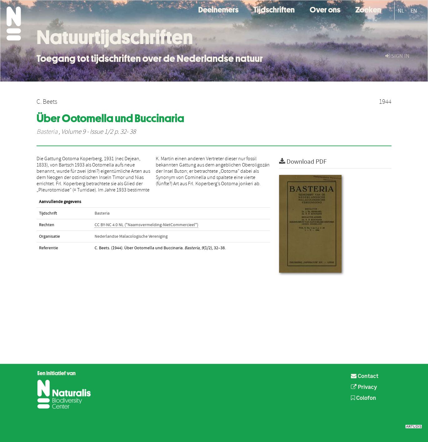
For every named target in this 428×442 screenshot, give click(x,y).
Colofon (363, 398)
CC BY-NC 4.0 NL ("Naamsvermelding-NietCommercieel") (146, 224)
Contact (364, 376)
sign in (397, 56)
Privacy (364, 387)
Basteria (47, 132)
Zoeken (368, 8)
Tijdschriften (274, 8)
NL (401, 10)
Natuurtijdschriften (115, 37)
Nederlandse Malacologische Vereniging (131, 236)
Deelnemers (218, 8)
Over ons (325, 8)
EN (414, 10)
